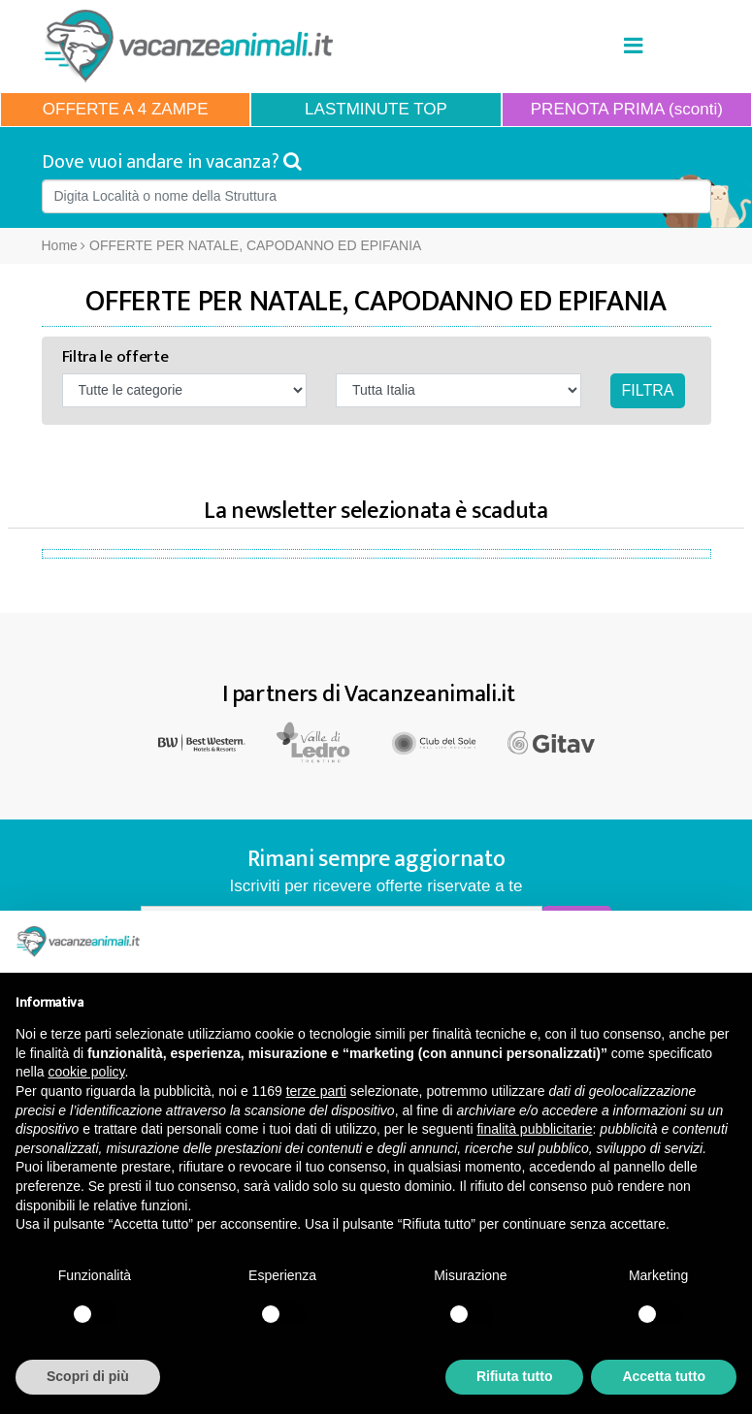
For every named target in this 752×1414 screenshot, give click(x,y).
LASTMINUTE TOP (376, 109)
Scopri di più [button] (88, 1376)
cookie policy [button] (86, 1071)
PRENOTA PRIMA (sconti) (627, 109)
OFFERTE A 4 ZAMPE (126, 109)
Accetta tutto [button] (663, 1376)
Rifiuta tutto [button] (514, 1376)
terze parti (316, 1091)
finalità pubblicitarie (534, 1129)
